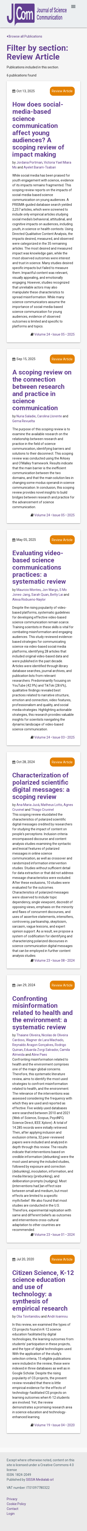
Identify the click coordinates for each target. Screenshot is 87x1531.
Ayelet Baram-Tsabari (40, 167)
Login (11, 1513)
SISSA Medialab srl (40, 1479)
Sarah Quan (40, 594)
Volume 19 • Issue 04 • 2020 (54, 1425)
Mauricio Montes (28, 590)
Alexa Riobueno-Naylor (29, 599)
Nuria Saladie (26, 416)
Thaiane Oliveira (28, 1035)
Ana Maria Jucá (27, 805)
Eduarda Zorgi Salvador (41, 1050)
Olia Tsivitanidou (28, 1316)
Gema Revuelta (23, 421)
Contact (12, 1509)
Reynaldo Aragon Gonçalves (32, 1045)
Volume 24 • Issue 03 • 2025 (54, 737)
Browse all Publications (24, 36)
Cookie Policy (16, 1504)
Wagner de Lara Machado (44, 1040)
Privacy (12, 1499)
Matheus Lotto (51, 805)
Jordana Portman (29, 162)
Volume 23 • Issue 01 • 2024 (54, 1234)
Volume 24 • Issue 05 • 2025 (54, 334)
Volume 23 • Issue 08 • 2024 (54, 960)
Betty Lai (56, 594)
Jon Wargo (50, 590)
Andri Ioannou (57, 1316)
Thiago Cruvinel (42, 809)
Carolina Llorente (49, 416)
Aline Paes (39, 1054)
